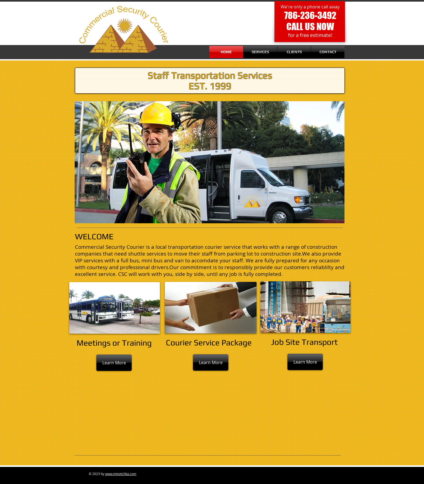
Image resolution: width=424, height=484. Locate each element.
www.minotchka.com (120, 474)
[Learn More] (114, 363)
